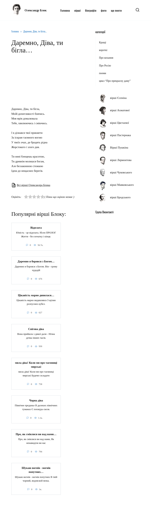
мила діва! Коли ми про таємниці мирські (36, 364)
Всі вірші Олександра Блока (33, 185)
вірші (77, 10)
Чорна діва (36, 400)
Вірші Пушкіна (119, 147)
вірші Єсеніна (118, 97)
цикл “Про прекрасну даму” (115, 80)
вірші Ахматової (120, 110)
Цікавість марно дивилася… (36, 295)
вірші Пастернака (120, 135)
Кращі (102, 42)
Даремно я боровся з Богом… (36, 261)
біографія (90, 10)
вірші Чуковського (121, 172)
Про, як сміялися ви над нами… (36, 434)
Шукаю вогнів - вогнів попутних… (36, 469)
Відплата (36, 227)
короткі (103, 50)
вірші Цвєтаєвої (119, 122)
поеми (102, 73)
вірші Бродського (120, 197)
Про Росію (105, 65)
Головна (65, 10)
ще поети (116, 10)
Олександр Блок (36, 10)
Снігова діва (36, 328)
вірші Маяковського (122, 184)
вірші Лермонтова (120, 160)
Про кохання (106, 57)
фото (103, 10)
